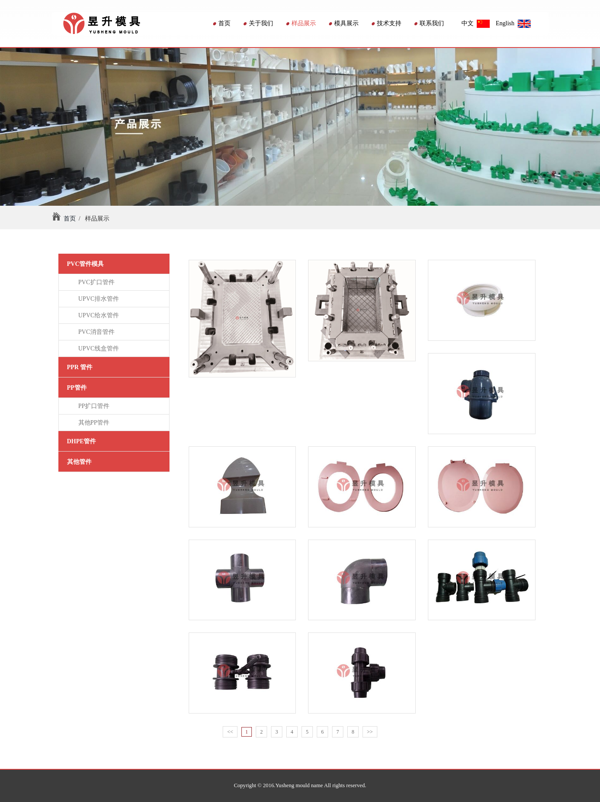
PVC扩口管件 (95, 282)
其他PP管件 (92, 422)
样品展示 (301, 23)
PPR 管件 (80, 367)
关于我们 (258, 23)
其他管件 (79, 462)
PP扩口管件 (92, 406)
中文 (475, 23)
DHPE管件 (81, 441)
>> (370, 732)
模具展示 (344, 23)
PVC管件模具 (85, 264)
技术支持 (386, 23)
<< (230, 732)
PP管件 (77, 387)
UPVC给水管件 (97, 315)
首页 (222, 23)
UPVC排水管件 (97, 299)
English (513, 23)
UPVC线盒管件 (97, 348)
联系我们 (429, 23)
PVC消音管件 (95, 332)
